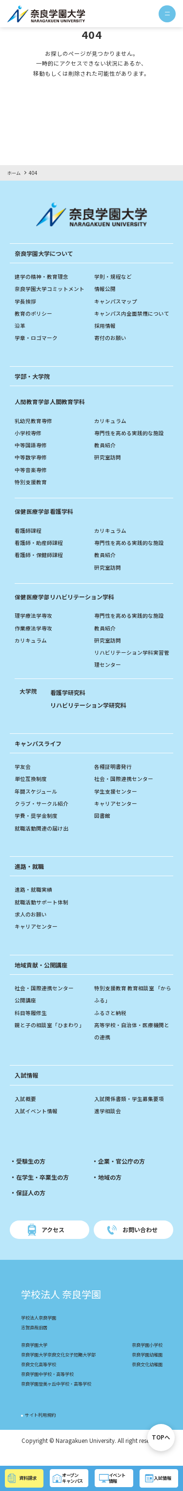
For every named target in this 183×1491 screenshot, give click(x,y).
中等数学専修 (32, 470)
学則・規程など (114, 276)
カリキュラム (111, 433)
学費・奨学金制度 (38, 828)
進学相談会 (108, 1123)
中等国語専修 (32, 457)
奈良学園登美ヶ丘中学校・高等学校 (60, 1397)
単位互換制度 (32, 791)
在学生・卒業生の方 (44, 1189)
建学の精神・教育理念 (44, 276)
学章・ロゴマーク (38, 337)
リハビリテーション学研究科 (91, 717)
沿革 (20, 325)
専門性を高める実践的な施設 (132, 445)
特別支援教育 (32, 494)
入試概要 (26, 1111)
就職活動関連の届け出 (44, 840)
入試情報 (27, 1087)
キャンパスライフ (40, 755)
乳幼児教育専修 (35, 433)
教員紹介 (106, 457)
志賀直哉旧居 (35, 1340)
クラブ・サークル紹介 (44, 815)
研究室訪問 (108, 470)
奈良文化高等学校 (40, 1377)
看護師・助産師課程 (41, 555)
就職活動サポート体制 (44, 914)
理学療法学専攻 (35, 628)
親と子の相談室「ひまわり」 (53, 1037)
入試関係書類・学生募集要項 (132, 1111)
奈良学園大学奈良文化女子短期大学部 (62, 1368)
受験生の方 (32, 1173)
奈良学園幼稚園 (145, 1368)
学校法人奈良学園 (40, 1331)
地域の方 (110, 1189)
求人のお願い (32, 926)
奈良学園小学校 (145, 1358)
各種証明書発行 (114, 778)
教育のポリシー (35, 313)
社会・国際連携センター (126, 791)
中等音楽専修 (32, 482)
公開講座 (26, 1013)
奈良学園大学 (35, 1358)
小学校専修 (29, 445)
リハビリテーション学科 (67, 608)
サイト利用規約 (42, 1428)
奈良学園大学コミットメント (53, 288)
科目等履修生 (32, 1025)
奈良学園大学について (46, 253)
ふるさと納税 (111, 1025)
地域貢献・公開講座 (43, 977)
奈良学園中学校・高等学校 (50, 1387)
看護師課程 (29, 542)
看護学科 (45, 523)
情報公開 (106, 288)
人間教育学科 (51, 413)
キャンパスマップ (117, 301)
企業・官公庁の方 (123, 1173)
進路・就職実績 (35, 902)
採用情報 (106, 337)
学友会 (23, 778)
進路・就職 (30, 878)
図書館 (103, 828)
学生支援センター (117, 803)
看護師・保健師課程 (41, 567)
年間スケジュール (38, 803)
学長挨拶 (26, 301)
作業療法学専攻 (35, 640)
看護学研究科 (69, 704)
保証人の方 (32, 1205)
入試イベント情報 (38, 1123)
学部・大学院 (34, 388)
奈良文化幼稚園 (145, 1377)
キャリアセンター (117, 815)
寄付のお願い (111, 350)
